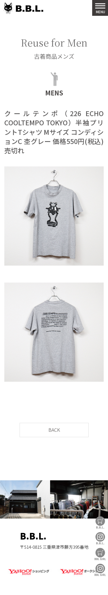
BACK (54, 429)
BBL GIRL (100, 569)
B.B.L (23, 8)
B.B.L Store (100, 522)
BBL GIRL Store (100, 554)
